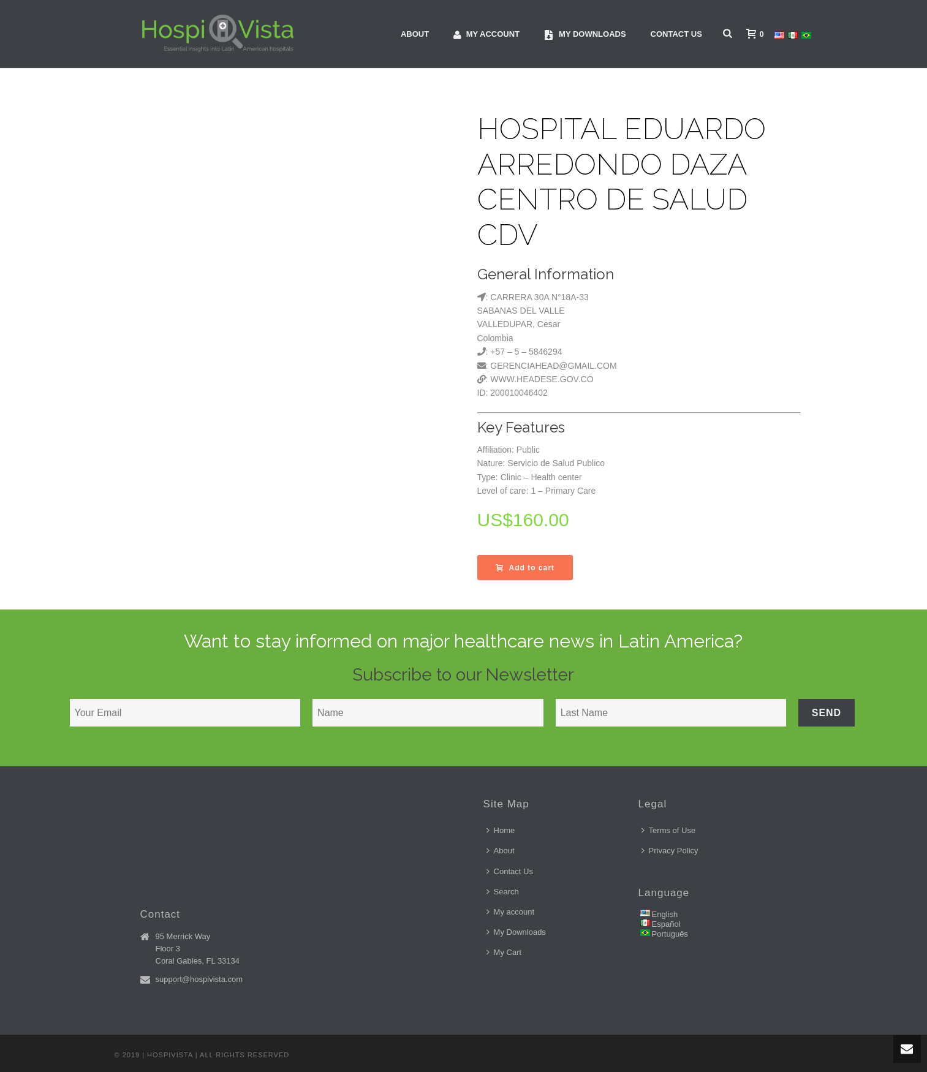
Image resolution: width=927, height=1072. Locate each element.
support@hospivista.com (199, 979)
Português (670, 933)
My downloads (585, 34)
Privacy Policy (669, 850)
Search (502, 891)
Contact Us (676, 34)
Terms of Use (668, 830)
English (665, 914)
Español (666, 924)
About (415, 34)
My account (486, 34)
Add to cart (525, 568)
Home (500, 830)
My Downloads (516, 932)
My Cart (504, 952)
